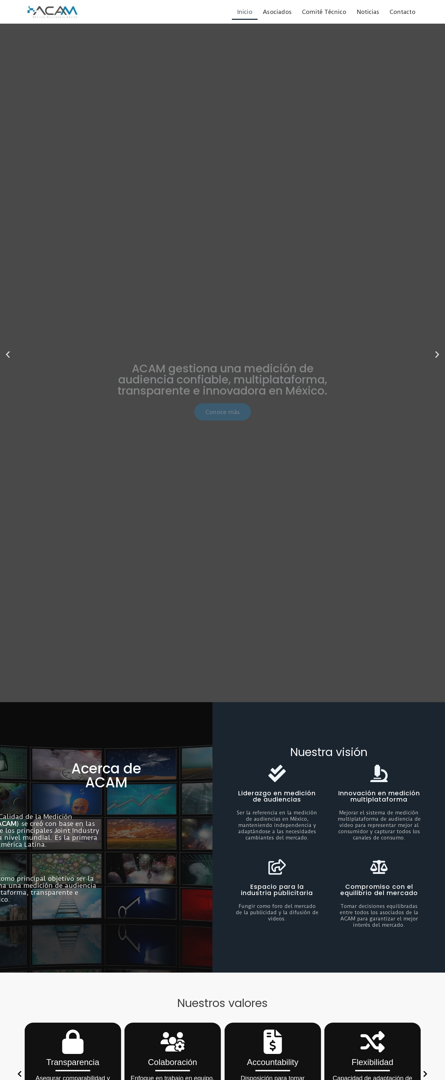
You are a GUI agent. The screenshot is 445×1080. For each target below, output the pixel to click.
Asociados (277, 11)
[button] (7, 354)
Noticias (368, 11)
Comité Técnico (324, 11)
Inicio (244, 11)
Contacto (402, 11)
